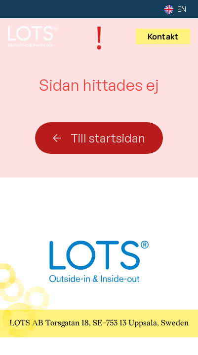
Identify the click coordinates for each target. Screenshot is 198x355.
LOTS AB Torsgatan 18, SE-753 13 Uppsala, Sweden (99, 323)
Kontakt (163, 36)
